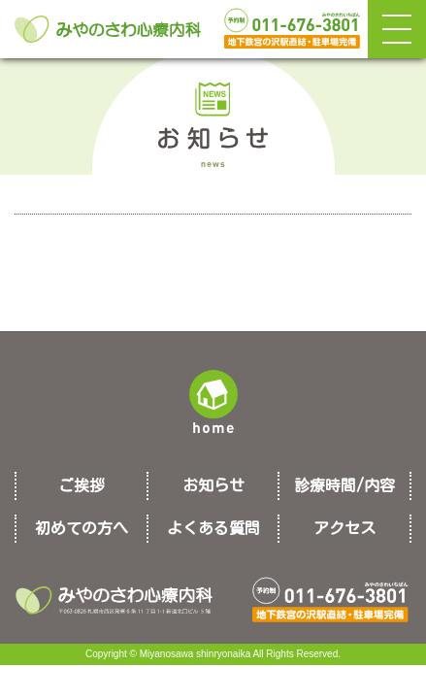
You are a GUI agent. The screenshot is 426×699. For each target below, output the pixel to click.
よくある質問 (213, 528)
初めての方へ (81, 528)
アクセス (344, 528)
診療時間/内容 (344, 485)
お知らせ (213, 485)
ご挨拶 (81, 485)
